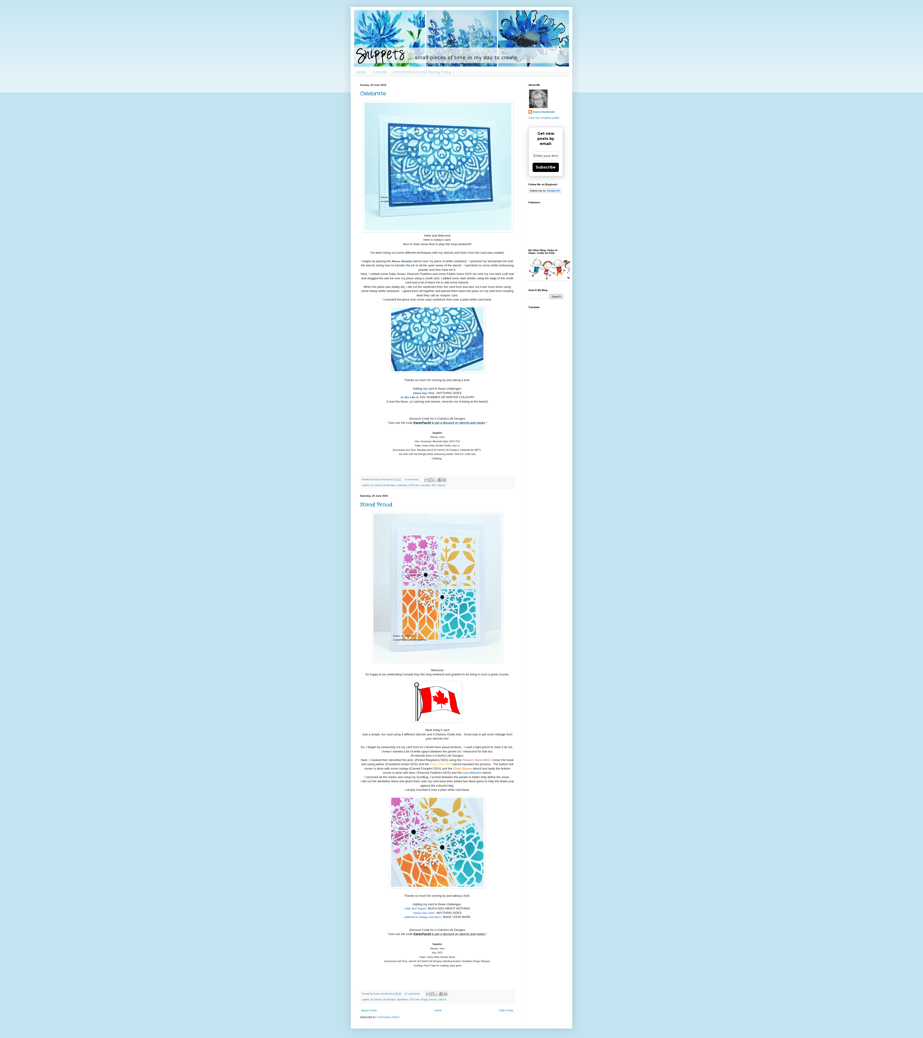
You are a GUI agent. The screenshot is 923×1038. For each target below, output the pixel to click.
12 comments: (413, 993)
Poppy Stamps (429, 999)
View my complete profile (543, 118)
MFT (434, 485)
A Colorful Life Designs (383, 485)
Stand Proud (376, 504)
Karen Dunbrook (544, 112)
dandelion (402, 999)
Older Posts (506, 1010)
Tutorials (379, 72)
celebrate (402, 485)
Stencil (441, 485)
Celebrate (373, 93)
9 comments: (412, 479)
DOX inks (414, 485)
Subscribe (546, 167)
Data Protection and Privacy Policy (422, 72)
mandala (425, 485)
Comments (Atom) (388, 1017)
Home (361, 72)
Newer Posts (369, 1010)
